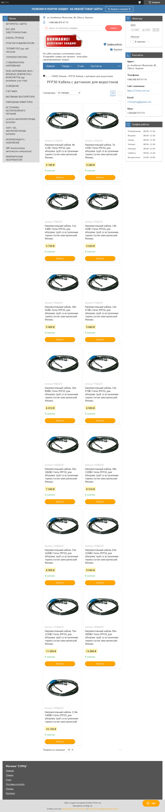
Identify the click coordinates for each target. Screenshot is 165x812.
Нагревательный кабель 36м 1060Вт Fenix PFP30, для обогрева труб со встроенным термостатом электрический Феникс (61, 475)
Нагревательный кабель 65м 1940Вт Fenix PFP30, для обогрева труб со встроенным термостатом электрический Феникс (101, 556)
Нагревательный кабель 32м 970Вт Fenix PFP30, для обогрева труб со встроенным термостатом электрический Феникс (101, 394)
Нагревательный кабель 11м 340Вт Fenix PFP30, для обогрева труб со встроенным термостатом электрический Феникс (61, 232)
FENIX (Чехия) (59, 76)
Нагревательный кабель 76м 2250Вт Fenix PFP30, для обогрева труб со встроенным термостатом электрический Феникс (61, 637)
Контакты (96, 66)
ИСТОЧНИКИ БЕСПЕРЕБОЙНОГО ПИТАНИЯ (15, 110)
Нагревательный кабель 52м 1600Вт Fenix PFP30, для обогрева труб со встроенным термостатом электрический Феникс (61, 556)
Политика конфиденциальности (103, 808)
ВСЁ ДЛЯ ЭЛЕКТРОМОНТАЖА (16, 31)
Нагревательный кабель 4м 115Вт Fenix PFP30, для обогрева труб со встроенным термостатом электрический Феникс (61, 151)
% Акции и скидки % (119, 9)
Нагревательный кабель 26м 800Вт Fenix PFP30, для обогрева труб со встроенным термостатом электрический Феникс (61, 394)
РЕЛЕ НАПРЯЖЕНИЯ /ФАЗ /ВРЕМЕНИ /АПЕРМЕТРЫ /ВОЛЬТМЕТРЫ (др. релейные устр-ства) (20, 75)
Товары (65, 66)
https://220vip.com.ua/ (138, 90)
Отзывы (9, 788)
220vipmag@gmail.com (139, 101)
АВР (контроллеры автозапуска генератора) (18, 149)
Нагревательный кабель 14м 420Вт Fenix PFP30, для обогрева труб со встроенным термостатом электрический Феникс (101, 232)
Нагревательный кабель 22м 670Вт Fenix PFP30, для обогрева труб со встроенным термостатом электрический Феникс (101, 313)
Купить (60, 177)
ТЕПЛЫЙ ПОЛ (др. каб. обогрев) (17, 50)
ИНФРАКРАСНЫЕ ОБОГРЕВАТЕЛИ (14, 158)
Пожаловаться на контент (74, 808)
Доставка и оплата (15, 784)
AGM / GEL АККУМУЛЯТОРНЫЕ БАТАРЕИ (16, 131)
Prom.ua (97, 802)
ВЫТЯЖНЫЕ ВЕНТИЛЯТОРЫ (20, 96)
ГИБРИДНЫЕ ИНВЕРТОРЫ (19, 102)
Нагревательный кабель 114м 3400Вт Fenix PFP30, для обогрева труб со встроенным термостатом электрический (61, 716)
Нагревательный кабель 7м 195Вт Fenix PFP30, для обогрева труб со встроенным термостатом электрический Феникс (101, 151)
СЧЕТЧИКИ (11, 91)
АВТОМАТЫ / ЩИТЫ (16, 23)
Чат (151, 803)
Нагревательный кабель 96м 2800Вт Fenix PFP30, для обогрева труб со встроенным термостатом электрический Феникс (101, 637)
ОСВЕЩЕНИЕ (12, 85)
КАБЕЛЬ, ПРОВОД (15, 37)
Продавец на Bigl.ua (82, 805)
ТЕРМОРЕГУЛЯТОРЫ (16, 57)
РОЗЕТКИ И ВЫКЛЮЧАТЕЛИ (20, 43)
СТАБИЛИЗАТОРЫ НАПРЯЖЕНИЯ (15, 64)
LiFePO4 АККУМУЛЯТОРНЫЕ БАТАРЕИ (20, 121)
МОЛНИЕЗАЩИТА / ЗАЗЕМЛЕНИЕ (15, 141)
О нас (81, 66)
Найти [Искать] (113, 28)
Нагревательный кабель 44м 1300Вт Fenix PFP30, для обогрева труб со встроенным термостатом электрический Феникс (101, 475)
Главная (50, 66)
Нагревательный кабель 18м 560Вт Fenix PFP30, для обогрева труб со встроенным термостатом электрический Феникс (61, 313)
